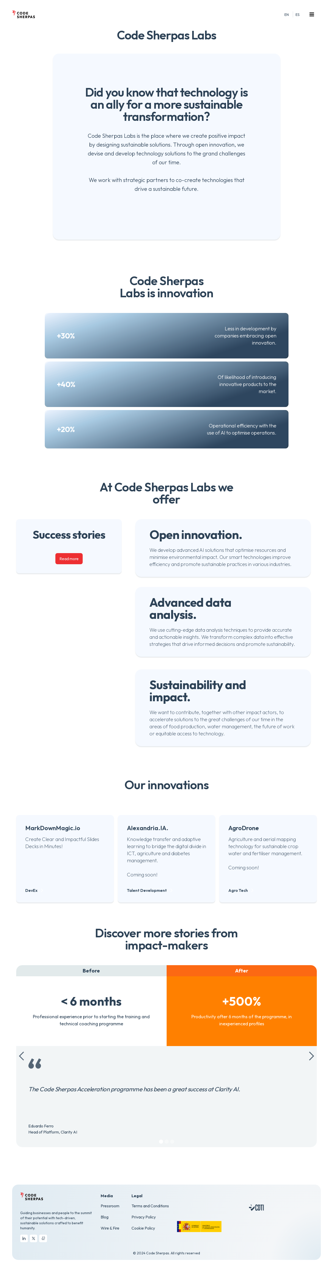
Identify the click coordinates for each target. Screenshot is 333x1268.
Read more (69, 558)
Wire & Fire (110, 1228)
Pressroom (110, 1205)
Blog (104, 1216)
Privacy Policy (143, 1216)
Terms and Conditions (150, 1205)
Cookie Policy (143, 1228)
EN (286, 14)
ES (298, 14)
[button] (312, 14)
